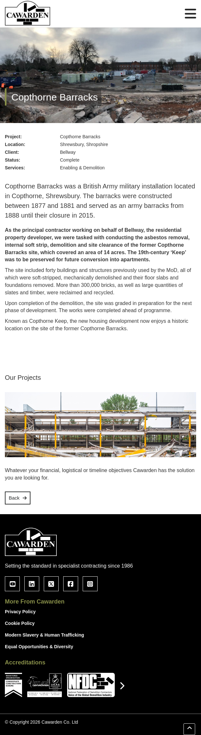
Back (14, 498)
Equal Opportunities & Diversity (39, 646)
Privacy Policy (20, 611)
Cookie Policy (20, 623)
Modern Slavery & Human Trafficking (44, 635)
